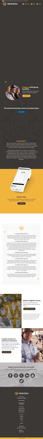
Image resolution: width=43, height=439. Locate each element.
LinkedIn (21, 418)
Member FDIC (21, 426)
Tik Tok (21, 419)
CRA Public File (21, 411)
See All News (21, 111)
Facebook (21, 414)
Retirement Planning (29, 308)
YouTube (21, 423)
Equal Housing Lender (21, 427)
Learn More (26, 95)
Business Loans (6, 352)
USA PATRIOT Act (21, 410)
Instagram (21, 416)
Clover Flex (21, 203)
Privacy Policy (21, 406)
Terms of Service (21, 408)
